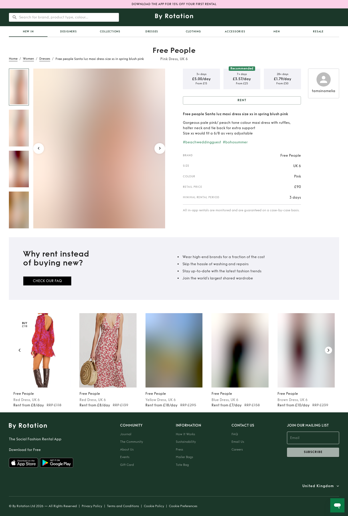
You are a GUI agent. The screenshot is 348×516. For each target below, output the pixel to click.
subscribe (313, 452)
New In (28, 31)
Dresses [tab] (151, 31)
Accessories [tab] (235, 31)
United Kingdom (318, 486)
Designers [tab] (68, 31)
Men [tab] (276, 31)
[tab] (28, 31)
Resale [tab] (318, 31)
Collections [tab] (110, 31)
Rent (242, 100)
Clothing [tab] (193, 31)
